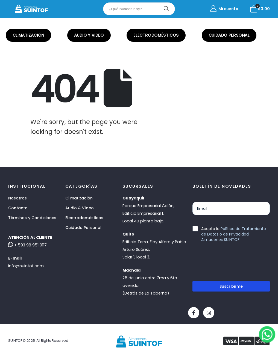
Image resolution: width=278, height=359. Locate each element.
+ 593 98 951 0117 (27, 245)
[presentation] (234, 264)
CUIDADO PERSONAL (229, 35)
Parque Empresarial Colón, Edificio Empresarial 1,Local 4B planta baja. (148, 213)
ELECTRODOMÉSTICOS (156, 35)
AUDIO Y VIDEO (89, 35)
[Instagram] (208, 312)
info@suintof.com (26, 266)
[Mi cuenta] (223, 9)
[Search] (166, 9)
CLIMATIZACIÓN (28, 35)
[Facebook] (193, 312)
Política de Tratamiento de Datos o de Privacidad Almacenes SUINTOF (233, 234)
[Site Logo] (31, 8)
